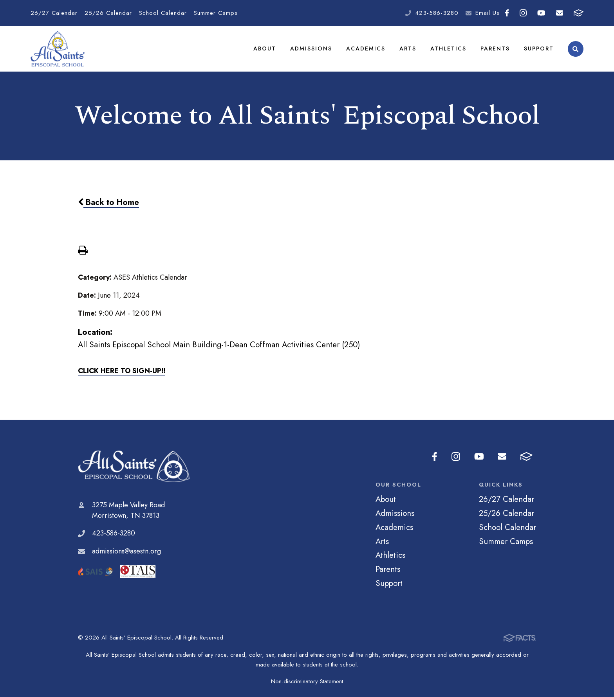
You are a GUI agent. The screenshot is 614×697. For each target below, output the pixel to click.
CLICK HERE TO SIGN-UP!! (121, 371)
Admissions (311, 48)
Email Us (487, 13)
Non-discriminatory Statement (307, 681)
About (264, 48)
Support (539, 48)
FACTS (578, 12)
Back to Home (108, 202)
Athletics (448, 48)
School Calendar (163, 13)
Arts (407, 48)
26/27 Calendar (54, 13)
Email (559, 12)
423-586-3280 (437, 13)
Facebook (507, 12)
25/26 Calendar (108, 13)
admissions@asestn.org (126, 551)
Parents (495, 48)
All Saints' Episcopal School (134, 466)
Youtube (541, 12)
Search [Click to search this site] (575, 49)
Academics (365, 48)
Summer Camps (216, 13)
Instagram (523, 12)
